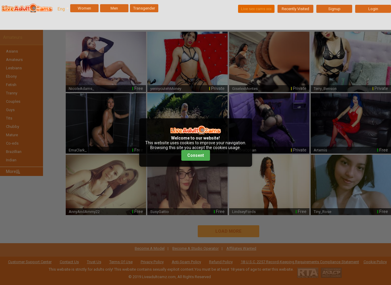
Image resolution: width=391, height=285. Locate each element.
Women (84, 8)
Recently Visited (295, 9)
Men (114, 8)
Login (373, 9)
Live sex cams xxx (256, 9)
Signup (334, 9)
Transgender (144, 8)
